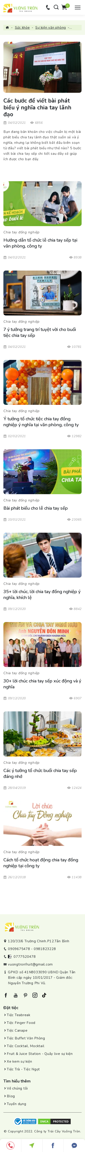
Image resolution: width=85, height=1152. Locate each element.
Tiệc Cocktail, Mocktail (25, 1046)
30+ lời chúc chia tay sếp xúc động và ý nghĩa (42, 684)
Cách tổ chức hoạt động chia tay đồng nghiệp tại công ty (40, 863)
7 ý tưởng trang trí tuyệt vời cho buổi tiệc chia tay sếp (39, 332)
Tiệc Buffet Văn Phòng (26, 1038)
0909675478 (19, 949)
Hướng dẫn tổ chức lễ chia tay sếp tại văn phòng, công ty (40, 243)
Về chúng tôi (17, 1088)
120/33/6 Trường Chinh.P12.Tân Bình (38, 941)
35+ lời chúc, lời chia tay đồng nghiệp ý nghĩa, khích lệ (41, 595)
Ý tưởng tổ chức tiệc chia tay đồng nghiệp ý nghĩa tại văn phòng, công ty (41, 422)
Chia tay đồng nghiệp (21, 232)
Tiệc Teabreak (18, 1015)
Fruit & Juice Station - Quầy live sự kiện (40, 1053)
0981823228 (45, 949)
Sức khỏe (22, 27)
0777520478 (25, 956)
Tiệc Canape (17, 1030)
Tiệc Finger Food (21, 1022)
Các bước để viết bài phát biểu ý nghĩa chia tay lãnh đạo (37, 107)
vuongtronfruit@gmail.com (30, 964)
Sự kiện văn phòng (50, 27)
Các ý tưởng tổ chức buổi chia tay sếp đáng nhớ (40, 774)
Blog (11, 1096)
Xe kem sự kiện (19, 1061)
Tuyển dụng (16, 1104)
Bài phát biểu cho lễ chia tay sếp (35, 508)
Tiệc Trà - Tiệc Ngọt (23, 1069)
